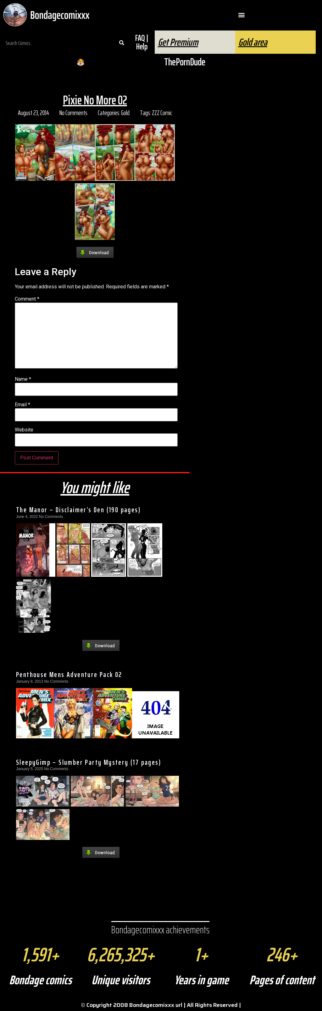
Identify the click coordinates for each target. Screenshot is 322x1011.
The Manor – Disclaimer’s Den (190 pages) (78, 509)
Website (24, 429)
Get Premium (178, 42)
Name (23, 379)
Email (22, 404)
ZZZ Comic (162, 113)
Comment (27, 299)
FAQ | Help (141, 42)
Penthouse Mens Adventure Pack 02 (69, 674)
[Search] (122, 43)
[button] (241, 15)
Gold (125, 113)
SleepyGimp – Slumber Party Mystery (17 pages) (88, 762)
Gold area (252, 42)
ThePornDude (184, 62)
